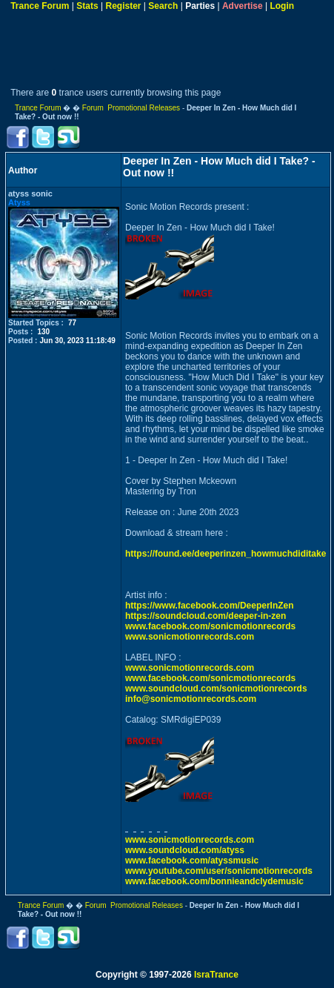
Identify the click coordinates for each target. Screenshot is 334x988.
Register (123, 6)
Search (163, 6)
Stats (87, 6)
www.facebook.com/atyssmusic (191, 860)
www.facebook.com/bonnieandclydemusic (214, 881)
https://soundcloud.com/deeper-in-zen (205, 616)
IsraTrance (216, 974)
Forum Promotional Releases (131, 108)
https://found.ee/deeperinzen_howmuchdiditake (225, 553)
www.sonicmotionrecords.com (189, 636)
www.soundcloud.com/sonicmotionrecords (216, 688)
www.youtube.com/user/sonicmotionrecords (219, 871)
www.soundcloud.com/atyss (184, 850)
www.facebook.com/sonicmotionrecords (210, 626)
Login (282, 6)
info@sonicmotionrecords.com (190, 699)
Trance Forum (39, 6)
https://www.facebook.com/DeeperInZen (209, 605)
